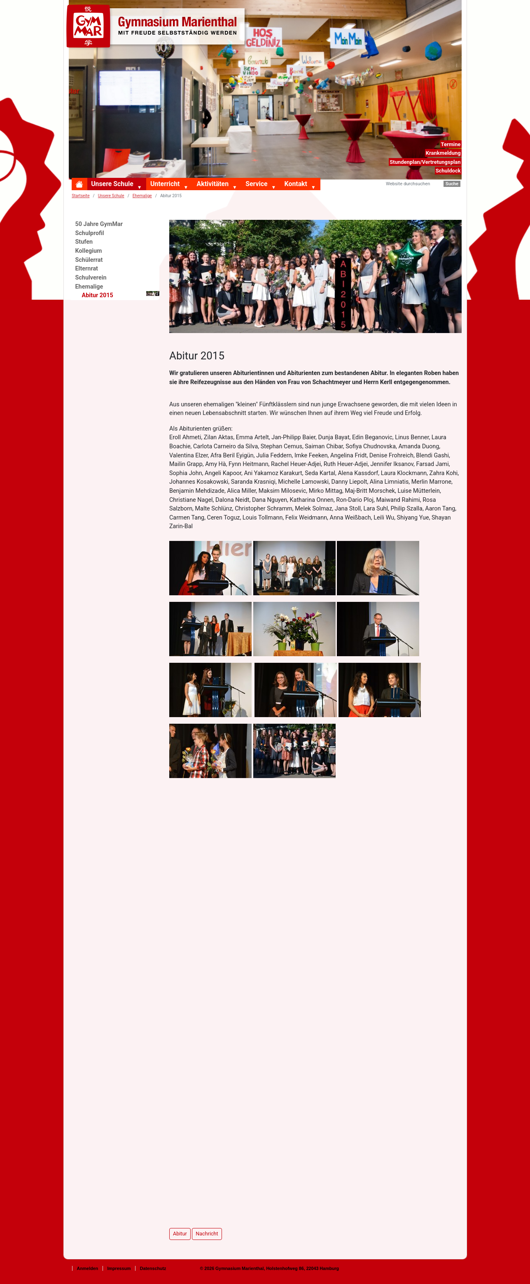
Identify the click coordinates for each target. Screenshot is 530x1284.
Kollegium (88, 250)
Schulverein (91, 277)
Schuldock (448, 171)
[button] (141, 188)
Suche (452, 183)
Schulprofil (89, 233)
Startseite (80, 195)
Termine (450, 144)
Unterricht (165, 184)
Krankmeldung (443, 153)
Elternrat (86, 268)
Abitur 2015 (121, 295)
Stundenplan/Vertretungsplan (425, 162)
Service (256, 184)
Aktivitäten (213, 184)
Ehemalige (89, 286)
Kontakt (296, 184)
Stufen (84, 241)
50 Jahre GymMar (99, 224)
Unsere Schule (112, 184)
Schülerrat (89, 259)
